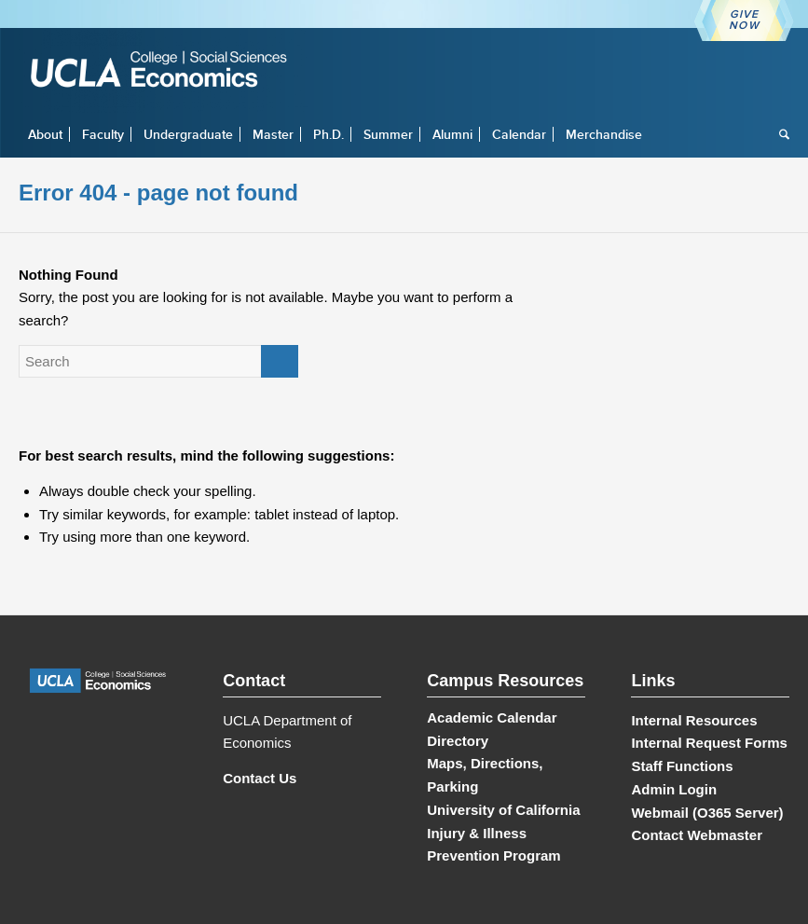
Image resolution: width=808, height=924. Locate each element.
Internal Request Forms (709, 743)
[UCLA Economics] (168, 71)
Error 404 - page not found (158, 192)
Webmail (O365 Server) (707, 813)
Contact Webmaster (696, 835)
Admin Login (674, 789)
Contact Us (259, 778)
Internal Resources (694, 720)
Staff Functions (682, 766)
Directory (457, 741)
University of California (503, 810)
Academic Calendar (491, 717)
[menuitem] (45, 134)
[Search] (779, 134)
